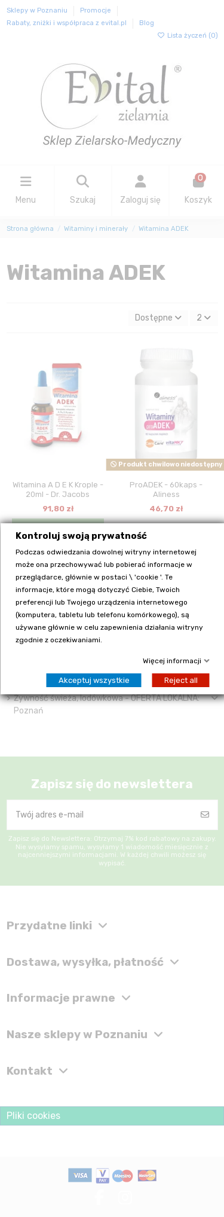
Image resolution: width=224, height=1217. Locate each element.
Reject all (180, 680)
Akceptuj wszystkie (93, 680)
